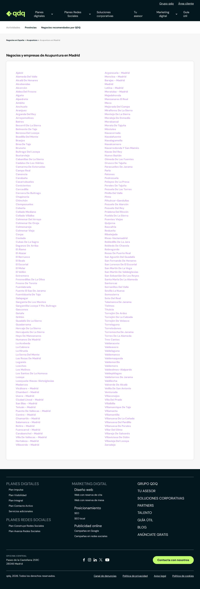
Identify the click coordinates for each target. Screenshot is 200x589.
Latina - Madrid (114, 88)
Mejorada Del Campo (117, 106)
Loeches (21, 366)
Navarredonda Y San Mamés (122, 148)
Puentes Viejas (114, 219)
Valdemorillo (112, 362)
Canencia (21, 174)
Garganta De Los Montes (31, 302)
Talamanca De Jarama (118, 302)
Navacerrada (112, 133)
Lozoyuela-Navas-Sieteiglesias (35, 381)
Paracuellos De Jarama (118, 166)
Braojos (20, 140)
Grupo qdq (166, 3)
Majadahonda (113, 95)
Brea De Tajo (23, 144)
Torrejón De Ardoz (116, 313)
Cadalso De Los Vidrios (30, 163)
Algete (20, 95)
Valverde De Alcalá (116, 384)
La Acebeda (23, 343)
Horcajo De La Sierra (28, 328)
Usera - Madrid (25, 396)
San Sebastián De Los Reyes (122, 275)
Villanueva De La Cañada (119, 418)
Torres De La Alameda (118, 335)
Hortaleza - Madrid (27, 441)
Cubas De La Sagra (27, 242)
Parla (108, 170)
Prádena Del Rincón (116, 211)
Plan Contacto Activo (21, 505)
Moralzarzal (112, 121)
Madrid (109, 84)
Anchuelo (22, 106)
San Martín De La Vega (118, 268)
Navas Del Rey (113, 151)
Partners (146, 505)
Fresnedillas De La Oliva (30, 279)
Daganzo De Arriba (27, 245)
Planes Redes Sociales (77, 14)
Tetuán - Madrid (25, 407)
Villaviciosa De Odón (117, 437)
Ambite (20, 103)
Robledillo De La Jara (117, 242)
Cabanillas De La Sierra (30, 159)
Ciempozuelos (24, 204)
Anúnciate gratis (153, 534)
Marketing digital (167, 14)
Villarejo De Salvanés (117, 433)
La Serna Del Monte (28, 354)
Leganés (21, 362)
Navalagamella (113, 140)
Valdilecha (111, 381)
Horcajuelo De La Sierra (30, 332)
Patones (110, 174)
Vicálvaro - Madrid (27, 388)
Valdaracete (112, 343)
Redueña (110, 230)
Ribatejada (111, 234)
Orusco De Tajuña (115, 163)
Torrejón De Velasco (117, 320)
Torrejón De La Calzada (119, 317)
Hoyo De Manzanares (28, 335)
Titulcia (109, 309)
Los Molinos (23, 369)
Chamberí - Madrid (27, 392)
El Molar (20, 268)
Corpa (19, 234)
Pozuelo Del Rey (114, 208)
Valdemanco (112, 354)
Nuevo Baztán (113, 155)
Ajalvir (19, 73)
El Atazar (21, 253)
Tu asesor (138, 14)
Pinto (108, 196)
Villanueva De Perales (118, 426)
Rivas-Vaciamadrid (116, 238)
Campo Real (23, 170)
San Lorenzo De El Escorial (121, 264)
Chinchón (22, 200)
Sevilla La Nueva (114, 290)
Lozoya (20, 377)
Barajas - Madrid (115, 80)
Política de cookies (183, 576)
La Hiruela (22, 350)
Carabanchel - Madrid (29, 433)
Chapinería (22, 196)
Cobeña (20, 208)
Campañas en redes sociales (90, 536)
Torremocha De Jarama (119, 332)
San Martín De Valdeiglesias (121, 272)
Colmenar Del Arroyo (28, 219)
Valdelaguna (112, 350)
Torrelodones (113, 328)
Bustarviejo (23, 155)
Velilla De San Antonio (118, 388)
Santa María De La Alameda (121, 279)
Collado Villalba (25, 215)
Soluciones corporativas (105, 14)
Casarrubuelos (25, 181)
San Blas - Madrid (26, 403)
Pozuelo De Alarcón (116, 204)
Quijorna (110, 223)
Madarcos (22, 384)
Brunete (21, 148)
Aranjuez (21, 110)
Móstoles (110, 129)
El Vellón (21, 272)
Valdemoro (111, 366)
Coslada (21, 238)
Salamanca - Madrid (28, 422)
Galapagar (22, 298)
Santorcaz (111, 283)
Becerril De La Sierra (28, 125)
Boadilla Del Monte (27, 136)
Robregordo (112, 249)
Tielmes (109, 305)
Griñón (20, 317)
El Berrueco (23, 257)
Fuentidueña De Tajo (28, 294)
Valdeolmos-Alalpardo (118, 369)
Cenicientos (23, 185)
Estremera (22, 275)
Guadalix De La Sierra (29, 320)
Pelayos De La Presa (117, 181)
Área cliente (186, 3)
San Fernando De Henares (120, 260)
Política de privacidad (135, 576)
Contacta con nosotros (173, 560)
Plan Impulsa (16, 489)
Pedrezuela (111, 178)
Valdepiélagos (113, 373)
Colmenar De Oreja (27, 223)
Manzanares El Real (116, 99)
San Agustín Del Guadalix (120, 257)
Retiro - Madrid (25, 426)
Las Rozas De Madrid (28, 358)
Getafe (20, 313)
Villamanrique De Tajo (118, 407)
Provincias (31, 27)
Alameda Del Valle (26, 76)
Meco (108, 103)
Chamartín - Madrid (28, 418)
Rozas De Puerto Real (118, 253)
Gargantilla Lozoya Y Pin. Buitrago (36, 305)
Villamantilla (112, 414)
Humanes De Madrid (28, 339)
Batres (20, 121)
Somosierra (112, 294)
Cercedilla (22, 189)
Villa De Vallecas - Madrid (31, 437)
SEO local (79, 518)
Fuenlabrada (23, 287)
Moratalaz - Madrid (116, 91)
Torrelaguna (112, 324)
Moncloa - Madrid (115, 76)
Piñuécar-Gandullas (117, 200)
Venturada (111, 392)
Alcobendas (23, 84)
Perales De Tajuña (115, 185)
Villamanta (111, 411)
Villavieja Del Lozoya (117, 441)
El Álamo (21, 249)
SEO (76, 513)
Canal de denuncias (105, 576)
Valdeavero (111, 347)
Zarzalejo (110, 444)
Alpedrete (22, 99)
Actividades (13, 27)
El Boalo (20, 260)
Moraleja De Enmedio (117, 118)
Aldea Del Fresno (26, 91)
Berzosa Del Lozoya (27, 133)
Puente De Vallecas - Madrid (33, 411)
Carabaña (22, 178)
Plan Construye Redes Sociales (26, 525)
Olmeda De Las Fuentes (119, 159)
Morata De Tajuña (115, 125)
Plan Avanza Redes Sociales (24, 531)
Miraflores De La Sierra (118, 110)
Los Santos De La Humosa (31, 373)
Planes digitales (43, 14)
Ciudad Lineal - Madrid (29, 399)
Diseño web (83, 490)
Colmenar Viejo (25, 230)
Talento (145, 512)
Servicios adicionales (21, 511)
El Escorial (22, 264)
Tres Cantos (112, 339)
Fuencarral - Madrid (28, 429)
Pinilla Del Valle (114, 193)
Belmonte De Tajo (26, 129)
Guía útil (186, 14)
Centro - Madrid (26, 414)
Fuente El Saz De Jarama (31, 290)
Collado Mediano (26, 211)
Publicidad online (88, 526)
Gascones (22, 309)
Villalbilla (110, 403)
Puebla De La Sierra (116, 215)
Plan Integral (16, 500)
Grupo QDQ (148, 483)
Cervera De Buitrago (28, 193)
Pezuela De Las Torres (118, 189)
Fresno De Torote (26, 283)
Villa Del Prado (113, 399)
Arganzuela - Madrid (117, 73)
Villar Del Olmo (113, 429)
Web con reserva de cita (88, 494)
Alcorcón (21, 88)
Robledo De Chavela (117, 245)
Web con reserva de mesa (89, 500)
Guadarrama (23, 324)
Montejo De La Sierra (117, 114)
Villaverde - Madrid (27, 444)
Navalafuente (113, 136)
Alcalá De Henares (27, 80)
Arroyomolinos (25, 118)
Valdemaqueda (114, 358)
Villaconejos (112, 396)
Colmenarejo (24, 227)
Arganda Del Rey (26, 114)
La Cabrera (22, 347)
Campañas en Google (86, 530)
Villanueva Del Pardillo (118, 422)
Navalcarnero (113, 144)
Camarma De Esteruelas (30, 166)
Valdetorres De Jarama (119, 377)
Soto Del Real (113, 298)
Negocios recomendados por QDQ (60, 27)
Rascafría (110, 227)
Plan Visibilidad (17, 495)
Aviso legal (160, 576)
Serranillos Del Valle (117, 287)
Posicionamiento (87, 508)
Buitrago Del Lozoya (28, 151)
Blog (142, 527)
